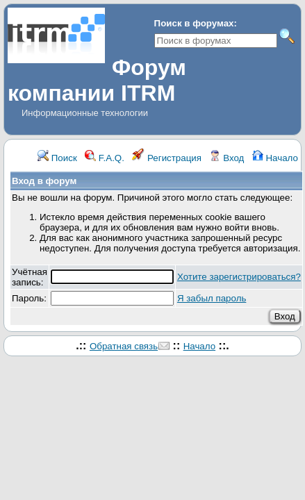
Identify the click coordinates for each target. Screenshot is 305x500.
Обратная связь (124, 346)
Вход (226, 158)
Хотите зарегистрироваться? (239, 277)
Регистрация (166, 158)
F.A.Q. (104, 158)
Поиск (57, 158)
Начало (275, 158)
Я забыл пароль (211, 298)
